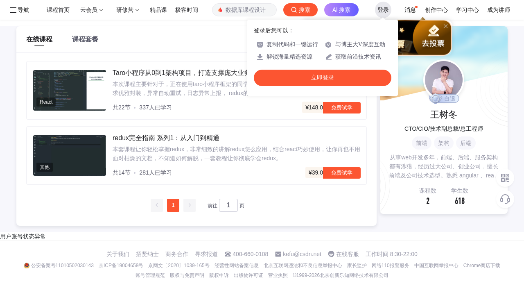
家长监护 (357, 265)
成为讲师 (498, 10)
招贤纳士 (147, 254)
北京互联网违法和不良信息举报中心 (303, 265)
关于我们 (117, 254)
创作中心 (436, 10)
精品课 (158, 10)
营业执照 (278, 275)
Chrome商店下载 (482, 265)
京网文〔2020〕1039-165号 (178, 265)
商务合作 (176, 254)
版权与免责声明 (187, 275)
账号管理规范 (150, 275)
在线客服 (347, 254)
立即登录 (322, 78)
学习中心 (467, 10)
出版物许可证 (248, 275)
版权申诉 (219, 275)
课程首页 (58, 10)
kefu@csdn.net (302, 254)
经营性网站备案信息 (237, 265)
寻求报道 (206, 254)
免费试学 (341, 107)
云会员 (88, 10)
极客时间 (186, 10)
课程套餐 (85, 39)
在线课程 (39, 39)
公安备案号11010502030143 (62, 265)
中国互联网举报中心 (436, 265)
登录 (383, 10)
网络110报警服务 (390, 265)
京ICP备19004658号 (121, 265)
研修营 (124, 10)
